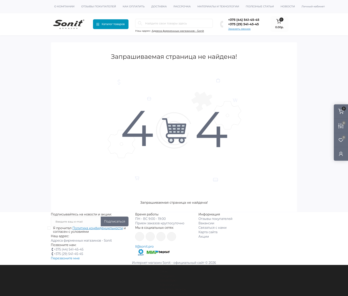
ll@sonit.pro (144, 247)
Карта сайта (208, 232)
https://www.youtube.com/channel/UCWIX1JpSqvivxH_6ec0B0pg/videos (171, 236)
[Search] (140, 23)
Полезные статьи (260, 6)
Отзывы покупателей (98, 6)
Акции (203, 237)
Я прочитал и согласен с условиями (89, 229)
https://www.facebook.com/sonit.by (139, 236)
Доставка (159, 6)
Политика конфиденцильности (97, 228)
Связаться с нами (212, 228)
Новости (288, 6)
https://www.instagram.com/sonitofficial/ (150, 236)
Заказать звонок (239, 28)
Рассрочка (182, 6)
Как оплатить (134, 6)
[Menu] (111, 24)
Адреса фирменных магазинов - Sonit (178, 30)
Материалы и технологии (218, 6)
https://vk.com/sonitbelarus (160, 236)
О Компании (64, 6)
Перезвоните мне (65, 258)
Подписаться (114, 221)
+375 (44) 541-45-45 (243, 20)
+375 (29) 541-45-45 (243, 24)
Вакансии (206, 223)
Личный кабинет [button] (313, 6)
